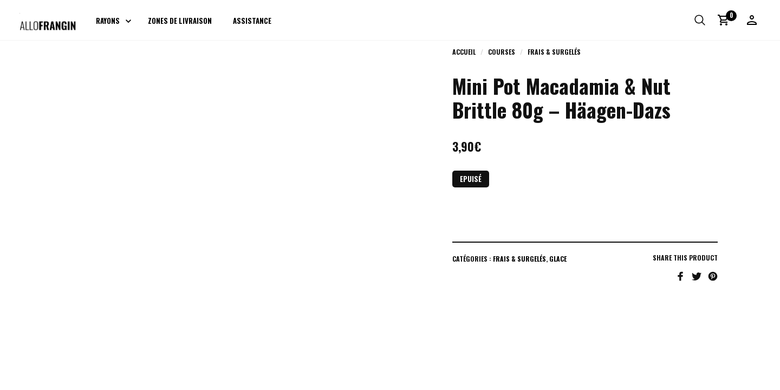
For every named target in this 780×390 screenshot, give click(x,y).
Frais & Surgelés (554, 51)
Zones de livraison (180, 20)
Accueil (464, 51)
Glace (558, 258)
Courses (501, 51)
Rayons (108, 20)
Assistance (252, 20)
